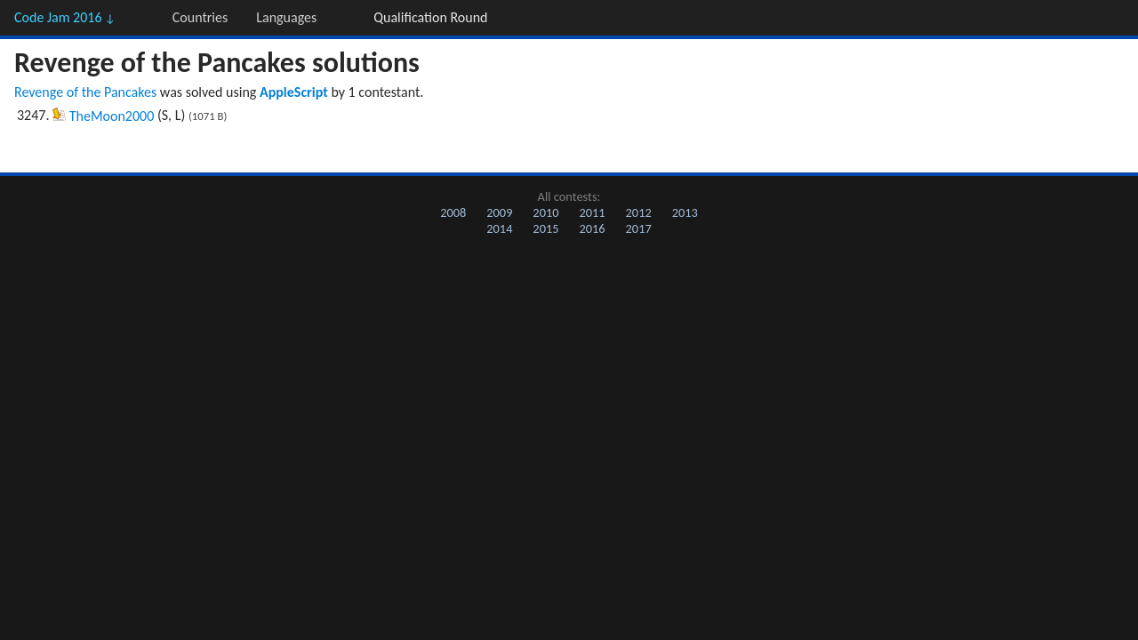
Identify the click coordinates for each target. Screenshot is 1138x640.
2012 (639, 212)
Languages (286, 17)
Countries (200, 17)
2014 (499, 228)
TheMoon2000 (112, 116)
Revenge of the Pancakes (85, 92)
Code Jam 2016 (65, 17)
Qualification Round (430, 17)
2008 (453, 212)
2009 (499, 212)
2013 (685, 212)
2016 (592, 228)
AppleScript (294, 92)
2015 (545, 228)
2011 (592, 212)
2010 (545, 212)
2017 (639, 228)
